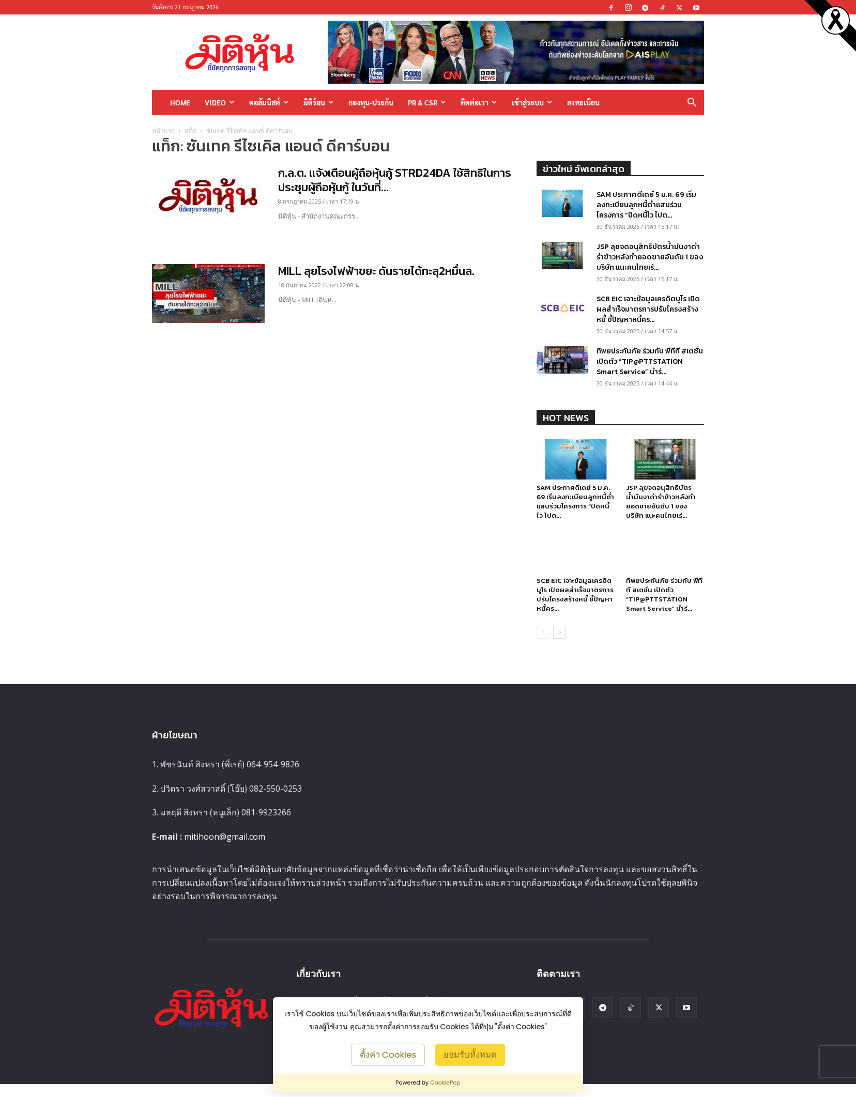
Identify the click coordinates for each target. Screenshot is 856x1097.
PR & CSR (427, 102)
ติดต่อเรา (479, 102)
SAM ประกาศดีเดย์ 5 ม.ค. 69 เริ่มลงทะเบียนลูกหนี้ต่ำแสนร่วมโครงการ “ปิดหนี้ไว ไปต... (646, 205)
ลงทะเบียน (583, 102)
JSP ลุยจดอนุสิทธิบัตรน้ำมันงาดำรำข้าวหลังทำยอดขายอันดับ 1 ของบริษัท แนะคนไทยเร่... (650, 257)
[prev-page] (543, 645)
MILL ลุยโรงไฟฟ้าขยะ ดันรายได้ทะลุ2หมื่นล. (376, 271)
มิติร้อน (318, 102)
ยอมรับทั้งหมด (470, 1054)
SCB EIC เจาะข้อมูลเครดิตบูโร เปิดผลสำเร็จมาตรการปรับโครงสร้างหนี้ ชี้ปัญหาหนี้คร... (648, 309)
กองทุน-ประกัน (370, 102)
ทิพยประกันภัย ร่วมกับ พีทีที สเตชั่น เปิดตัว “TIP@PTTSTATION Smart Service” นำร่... (650, 361)
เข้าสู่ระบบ (532, 102)
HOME (180, 102)
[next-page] (559, 645)
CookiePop (445, 1082)
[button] (691, 103)
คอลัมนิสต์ (268, 102)
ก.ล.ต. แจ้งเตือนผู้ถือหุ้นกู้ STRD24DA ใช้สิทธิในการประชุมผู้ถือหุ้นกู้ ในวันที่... (394, 180)
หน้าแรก (163, 130)
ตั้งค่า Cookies (388, 1054)
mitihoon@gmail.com (224, 849)
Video (219, 102)
